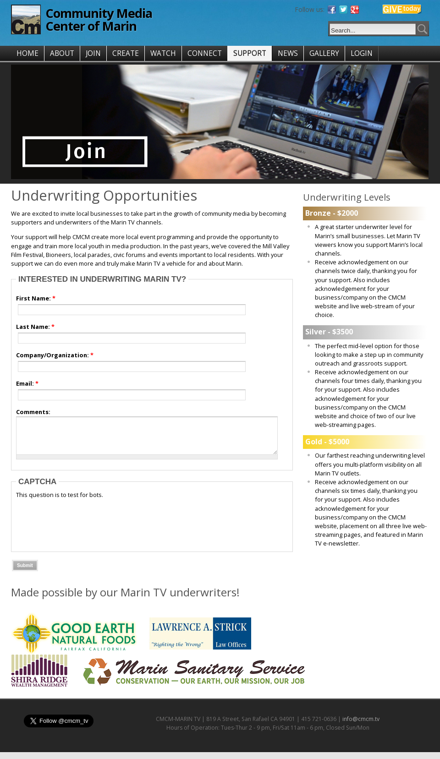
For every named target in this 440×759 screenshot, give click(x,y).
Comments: (33, 412)
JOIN (93, 53)
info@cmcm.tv (361, 726)
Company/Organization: (55, 355)
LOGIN (362, 53)
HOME (27, 53)
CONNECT (204, 53)
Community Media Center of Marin (98, 19)
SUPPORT (249, 53)
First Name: (35, 298)
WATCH (163, 53)
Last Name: (35, 326)
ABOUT (62, 53)
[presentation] (85, 530)
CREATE (125, 53)
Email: (27, 383)
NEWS (288, 53)
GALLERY (324, 53)
